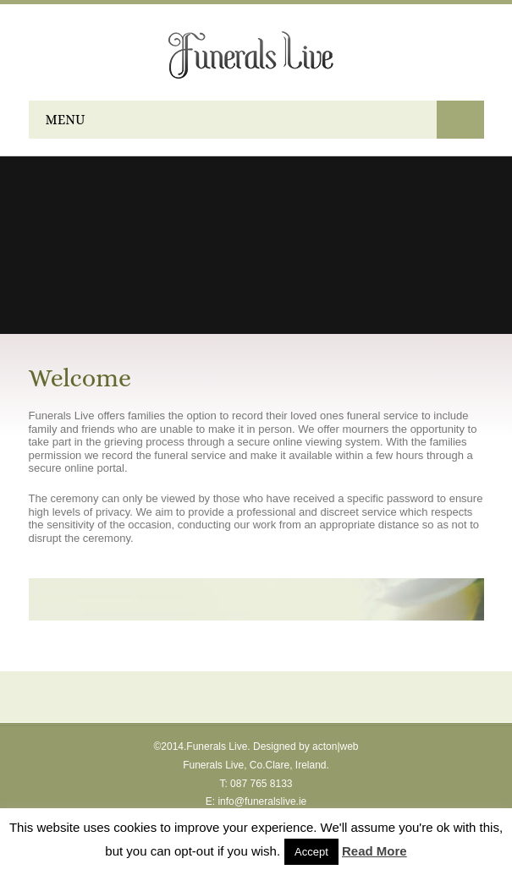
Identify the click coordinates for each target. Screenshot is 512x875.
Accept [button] (311, 851)
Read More (374, 851)
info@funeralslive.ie (261, 801)
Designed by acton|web (306, 746)
